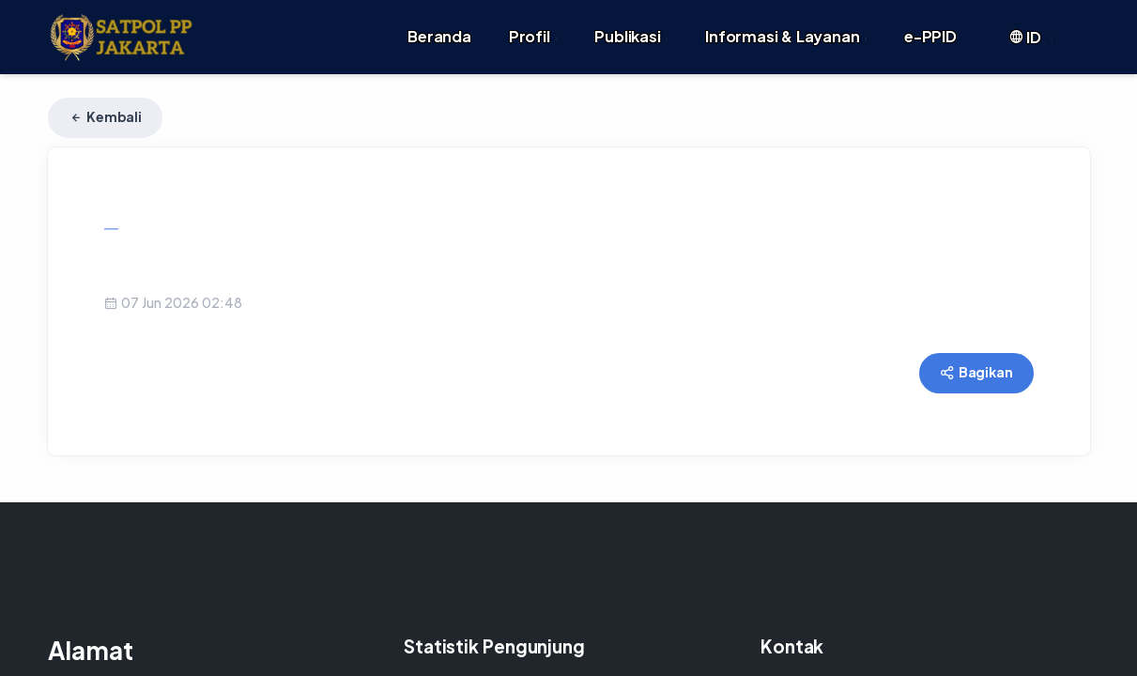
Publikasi (631, 25)
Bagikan (976, 349)
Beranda (439, 25)
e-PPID (930, 25)
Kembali (105, 93)
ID (1030, 26)
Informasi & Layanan (786, 25)
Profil (533, 25)
